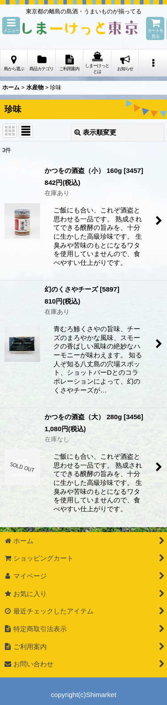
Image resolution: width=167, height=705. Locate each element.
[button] (11, 25)
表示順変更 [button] (95, 132)
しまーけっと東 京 (80, 28)
